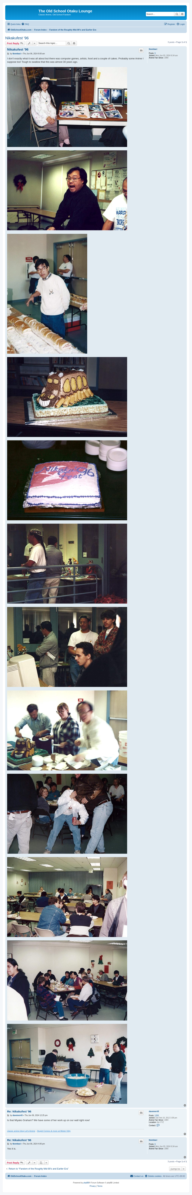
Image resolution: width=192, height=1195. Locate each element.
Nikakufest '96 (17, 38)
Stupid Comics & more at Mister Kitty (53, 1131)
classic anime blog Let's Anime (21, 1131)
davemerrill (154, 1111)
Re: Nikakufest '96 (19, 1111)
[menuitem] (25, 24)
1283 (157, 1115)
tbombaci (153, 49)
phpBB (86, 1183)
